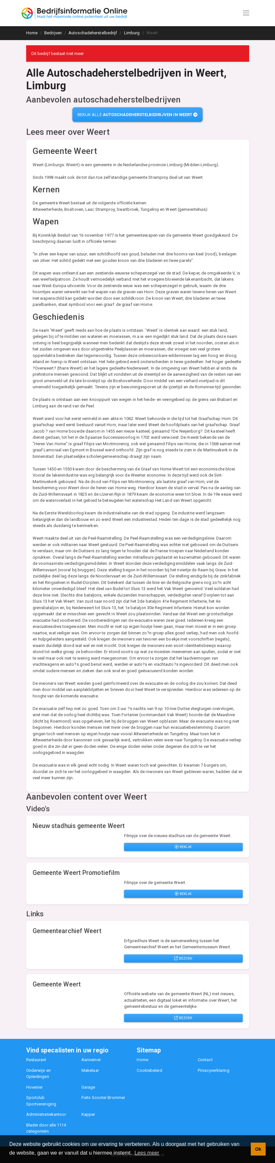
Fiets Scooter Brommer (103, 1097)
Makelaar (90, 1070)
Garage (88, 1087)
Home (142, 1059)
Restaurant (36, 1059)
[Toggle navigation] (246, 13)
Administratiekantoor (46, 1114)
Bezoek (183, 958)
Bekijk (183, 847)
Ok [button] (258, 1149)
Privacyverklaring (213, 1070)
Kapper (88, 1114)
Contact (205, 1059)
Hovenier (34, 1087)
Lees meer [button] (146, 1153)
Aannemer (91, 1059)
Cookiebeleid (149, 1070)
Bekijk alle (138, 114)
